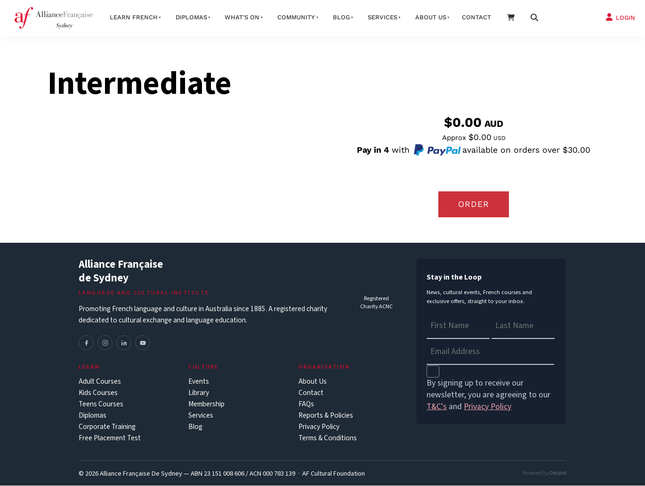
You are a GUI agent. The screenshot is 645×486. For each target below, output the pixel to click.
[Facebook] (86, 343)
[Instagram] (105, 343)
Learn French (134, 17)
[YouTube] (142, 343)
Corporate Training (107, 427)
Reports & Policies (325, 416)
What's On (242, 17)
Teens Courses (101, 404)
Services (382, 17)
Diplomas (191, 17)
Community (296, 17)
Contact (476, 17)
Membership (206, 404)
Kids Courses (98, 393)
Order (473, 204)
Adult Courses (100, 382)
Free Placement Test (110, 438)
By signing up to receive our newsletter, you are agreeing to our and (488, 395)
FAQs (306, 404)
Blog (341, 17)
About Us (312, 382)
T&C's (437, 407)
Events (198, 382)
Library (198, 393)
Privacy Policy (318, 427)
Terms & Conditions (327, 438)
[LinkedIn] (123, 343)
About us (430, 17)
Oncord (557, 473)
